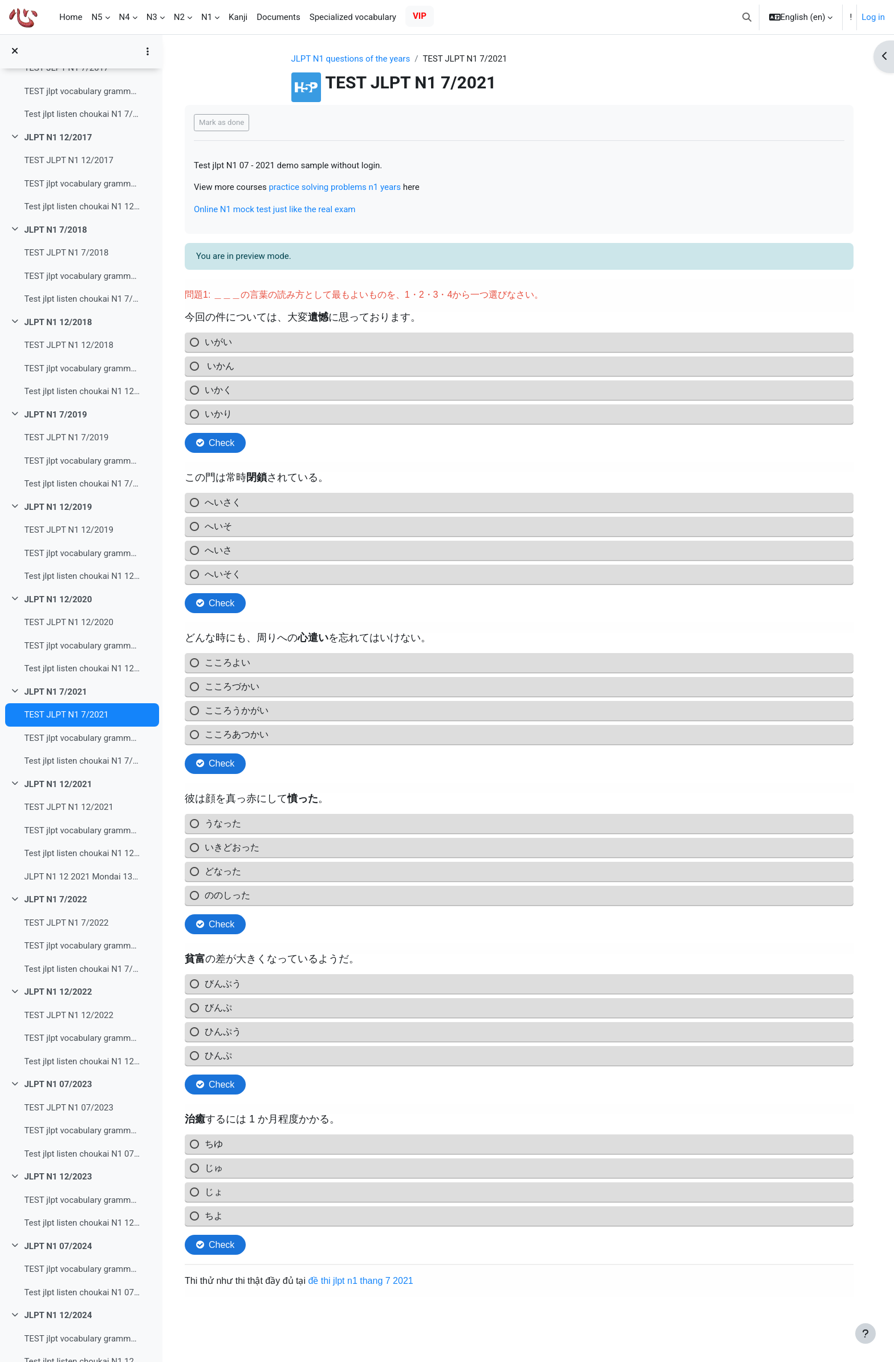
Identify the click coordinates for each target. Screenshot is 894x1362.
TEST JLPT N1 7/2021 (66, 715)
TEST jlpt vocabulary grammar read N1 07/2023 (82, 1130)
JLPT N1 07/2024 (58, 1246)
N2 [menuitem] (179, 17)
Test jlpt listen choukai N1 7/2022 (82, 969)
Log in (873, 17)
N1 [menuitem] (206, 17)
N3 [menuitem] (152, 17)
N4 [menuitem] (124, 17)
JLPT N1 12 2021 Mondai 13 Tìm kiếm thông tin (82, 876)
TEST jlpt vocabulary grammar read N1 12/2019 (82, 553)
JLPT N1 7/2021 (55, 692)
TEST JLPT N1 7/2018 (66, 253)
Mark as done (221, 122)
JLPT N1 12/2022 (58, 992)
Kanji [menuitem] (238, 17)
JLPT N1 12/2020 (58, 599)
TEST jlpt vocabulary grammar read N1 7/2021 (82, 738)
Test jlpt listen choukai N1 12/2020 (82, 668)
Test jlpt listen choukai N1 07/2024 (82, 1292)
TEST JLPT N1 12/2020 (68, 622)
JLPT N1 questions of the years (351, 59)
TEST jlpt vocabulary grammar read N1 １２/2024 (82, 1338)
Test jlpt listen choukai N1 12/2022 (82, 1061)
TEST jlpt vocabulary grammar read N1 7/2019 (82, 461)
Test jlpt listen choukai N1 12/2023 (82, 1223)
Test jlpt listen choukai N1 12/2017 (82, 206)
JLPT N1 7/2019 (55, 415)
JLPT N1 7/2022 (55, 899)
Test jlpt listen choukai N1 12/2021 (82, 853)
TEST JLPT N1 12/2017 (68, 160)
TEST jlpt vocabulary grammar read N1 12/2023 (82, 1200)
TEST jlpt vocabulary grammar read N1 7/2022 (82, 946)
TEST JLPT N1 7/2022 (66, 923)
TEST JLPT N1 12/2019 (68, 530)
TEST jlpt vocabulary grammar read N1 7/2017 (82, 91)
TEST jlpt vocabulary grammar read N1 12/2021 (82, 830)
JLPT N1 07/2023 (58, 1084)
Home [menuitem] (70, 17)
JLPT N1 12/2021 (58, 784)
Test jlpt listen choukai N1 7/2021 (82, 761)
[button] (747, 17)
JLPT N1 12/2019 (58, 507)
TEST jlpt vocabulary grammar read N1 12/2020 (82, 646)
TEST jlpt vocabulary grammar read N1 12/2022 (82, 1038)
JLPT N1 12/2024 (58, 1315)
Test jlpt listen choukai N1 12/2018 (82, 391)
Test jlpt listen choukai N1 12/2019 (82, 576)
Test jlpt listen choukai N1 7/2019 (82, 484)
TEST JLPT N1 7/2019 (66, 437)
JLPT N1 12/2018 (58, 322)
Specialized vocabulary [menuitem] (353, 17)
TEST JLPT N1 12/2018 (68, 345)
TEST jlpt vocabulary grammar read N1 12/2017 (82, 184)
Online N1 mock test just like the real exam (274, 209)
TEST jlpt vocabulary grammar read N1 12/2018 (82, 368)
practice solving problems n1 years (335, 187)
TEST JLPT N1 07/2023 (68, 1107)
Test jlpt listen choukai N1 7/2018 (82, 299)
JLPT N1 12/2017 (58, 137)
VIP (419, 16)
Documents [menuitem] (278, 17)
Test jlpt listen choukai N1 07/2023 (82, 1154)
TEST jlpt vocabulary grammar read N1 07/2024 (82, 1269)
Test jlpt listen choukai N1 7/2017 (82, 114)
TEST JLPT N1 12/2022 (68, 1015)
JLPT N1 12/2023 (58, 1177)
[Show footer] (865, 1333)
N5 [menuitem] (96, 17)
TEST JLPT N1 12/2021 (68, 807)
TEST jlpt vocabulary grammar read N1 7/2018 (82, 276)
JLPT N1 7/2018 (55, 230)
